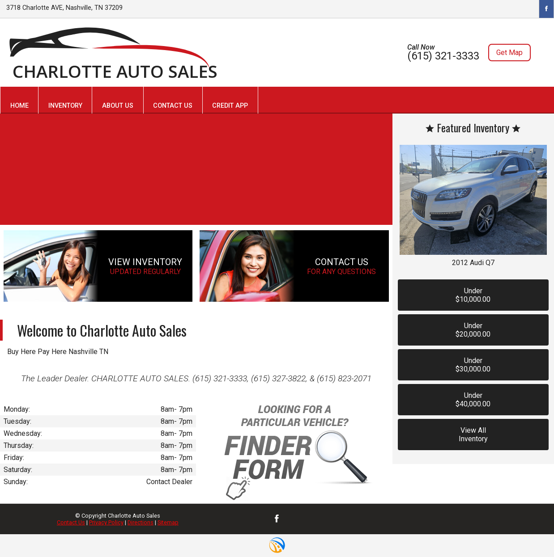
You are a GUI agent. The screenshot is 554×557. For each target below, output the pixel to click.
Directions (140, 522)
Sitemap (168, 522)
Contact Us (71, 522)
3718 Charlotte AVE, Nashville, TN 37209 (64, 8)
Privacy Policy (106, 522)
